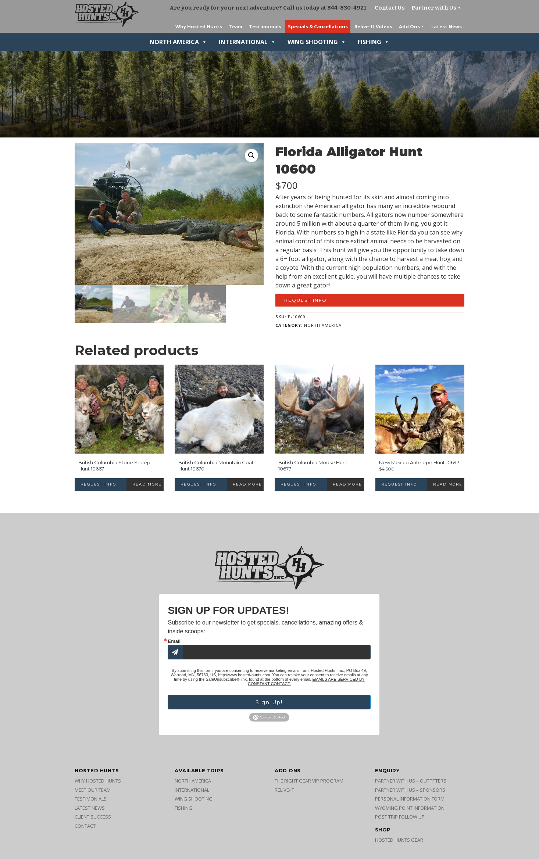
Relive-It (284, 790)
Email (174, 641)
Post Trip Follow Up (400, 816)
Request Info (305, 300)
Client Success (93, 816)
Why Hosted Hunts (98, 780)
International (247, 42)
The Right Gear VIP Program (309, 780)
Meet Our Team (93, 790)
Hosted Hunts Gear (399, 840)
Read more (147, 484)
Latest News (90, 808)
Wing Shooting (317, 42)
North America (178, 42)
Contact (85, 826)
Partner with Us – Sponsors (410, 790)
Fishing (373, 42)
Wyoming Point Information (410, 808)
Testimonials (91, 798)
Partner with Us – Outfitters (410, 780)
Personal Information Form (410, 798)
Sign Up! (269, 702)
